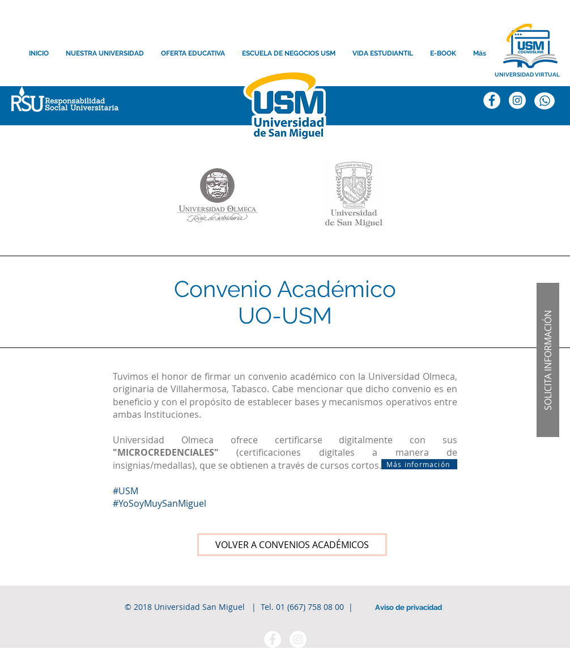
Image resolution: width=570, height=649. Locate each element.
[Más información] (419, 464)
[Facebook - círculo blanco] (272, 639)
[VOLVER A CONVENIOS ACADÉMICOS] (292, 544)
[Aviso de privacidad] (408, 607)
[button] (548, 360)
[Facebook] (491, 100)
